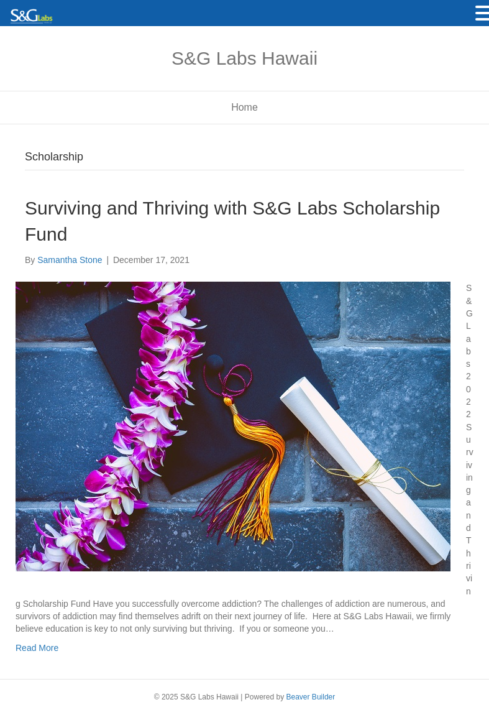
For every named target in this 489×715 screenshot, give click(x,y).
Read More (37, 648)
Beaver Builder (311, 697)
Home (244, 107)
